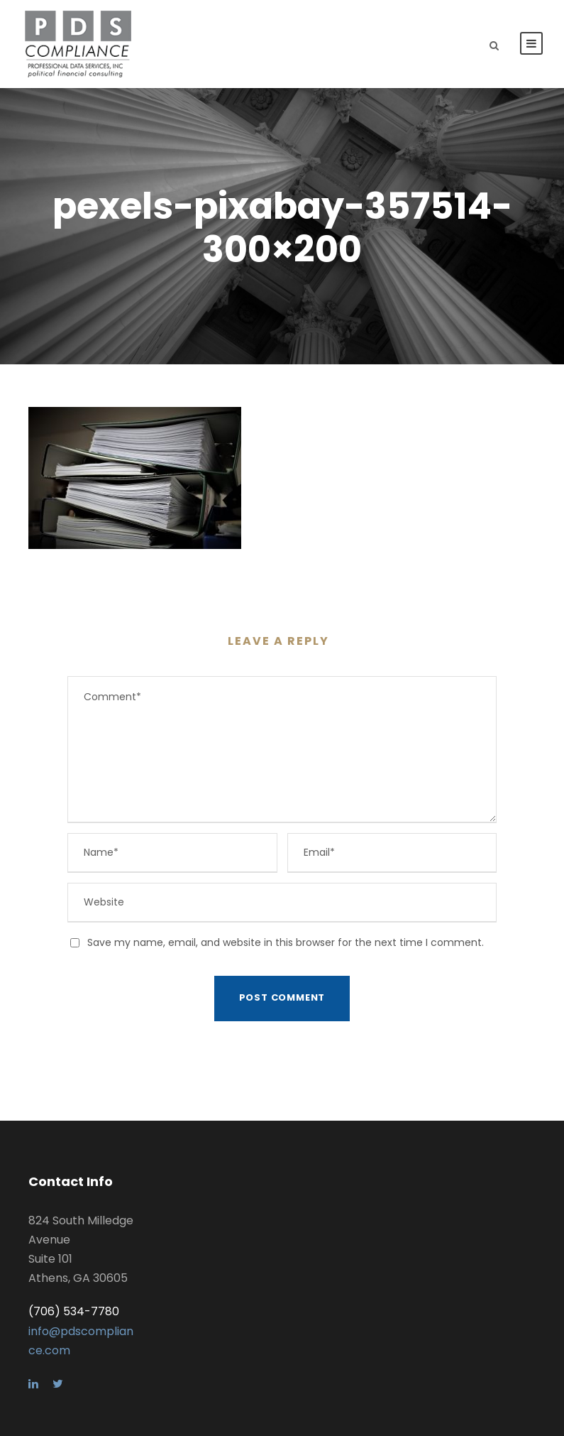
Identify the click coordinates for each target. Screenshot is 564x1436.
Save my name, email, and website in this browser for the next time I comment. (285, 942)
